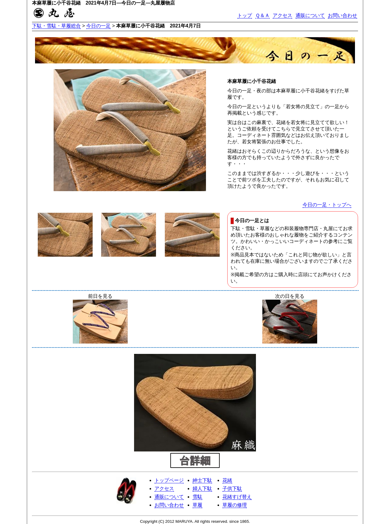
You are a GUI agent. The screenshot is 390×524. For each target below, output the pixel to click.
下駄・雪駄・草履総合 (56, 25)
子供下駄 (232, 488)
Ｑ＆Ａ (262, 15)
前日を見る (100, 319)
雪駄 (197, 496)
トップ (244, 15)
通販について (310, 15)
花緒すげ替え (237, 496)
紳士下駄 (202, 480)
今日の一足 (98, 25)
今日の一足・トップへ (327, 204)
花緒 (227, 480)
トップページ (169, 480)
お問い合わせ (342, 15)
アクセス (282, 15)
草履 (197, 505)
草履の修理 (234, 505)
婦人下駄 (202, 488)
